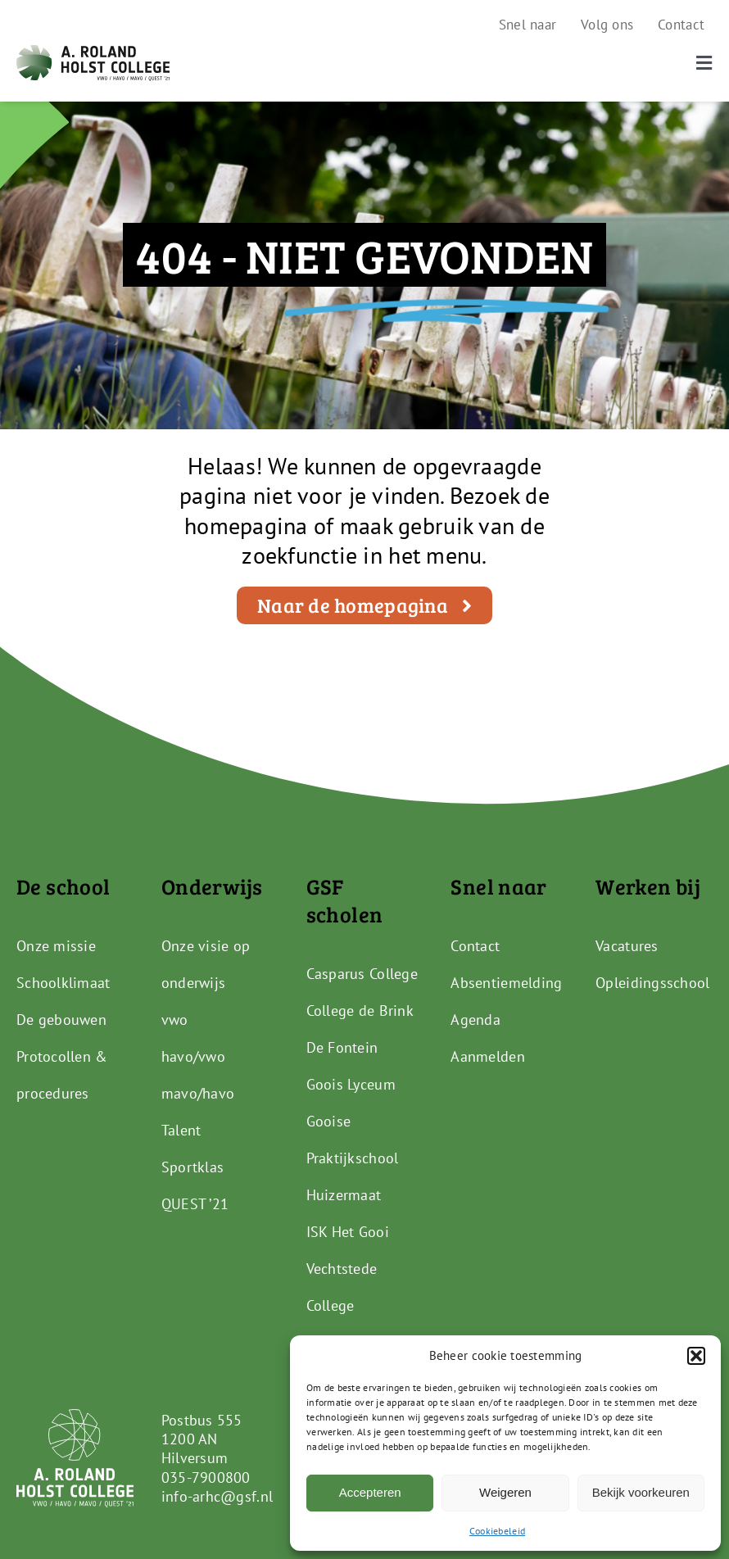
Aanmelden (487, 1056)
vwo (174, 1019)
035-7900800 (206, 1477)
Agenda (475, 1019)
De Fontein (342, 1047)
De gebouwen (61, 1019)
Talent (181, 1130)
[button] (696, 1356)
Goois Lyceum (351, 1084)
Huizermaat (344, 1194)
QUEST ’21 (195, 1203)
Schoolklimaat (63, 982)
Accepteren (370, 1492)
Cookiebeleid (497, 1531)
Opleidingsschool (652, 982)
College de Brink (360, 1010)
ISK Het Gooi (347, 1231)
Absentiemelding (506, 982)
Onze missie (56, 945)
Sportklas (192, 1167)
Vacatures (626, 945)
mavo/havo (197, 1093)
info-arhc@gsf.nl (217, 1496)
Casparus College (362, 973)
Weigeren (505, 1492)
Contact (475, 945)
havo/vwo (193, 1056)
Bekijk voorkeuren (641, 1492)
